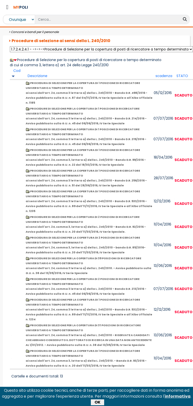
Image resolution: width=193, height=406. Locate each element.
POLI (20, 7)
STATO (182, 75)
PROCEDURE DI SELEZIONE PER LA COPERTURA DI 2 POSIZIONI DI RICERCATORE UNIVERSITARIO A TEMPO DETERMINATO (86, 224)
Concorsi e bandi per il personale (35, 32)
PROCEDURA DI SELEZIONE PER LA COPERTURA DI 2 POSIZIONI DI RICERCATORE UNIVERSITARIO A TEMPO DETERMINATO (86, 245)
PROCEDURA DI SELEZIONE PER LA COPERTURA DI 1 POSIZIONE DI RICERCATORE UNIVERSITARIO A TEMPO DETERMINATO (89, 93)
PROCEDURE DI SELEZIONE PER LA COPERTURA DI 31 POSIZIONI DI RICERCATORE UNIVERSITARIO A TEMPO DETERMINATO (89, 335)
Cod (16, 70)
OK (97, 391)
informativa (178, 385)
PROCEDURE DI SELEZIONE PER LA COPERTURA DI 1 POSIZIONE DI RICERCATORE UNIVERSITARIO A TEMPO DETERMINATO (86, 116)
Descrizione (37, 75)
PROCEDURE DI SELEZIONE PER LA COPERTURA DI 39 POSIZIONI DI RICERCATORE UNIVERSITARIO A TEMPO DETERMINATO (88, 265)
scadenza (163, 75)
